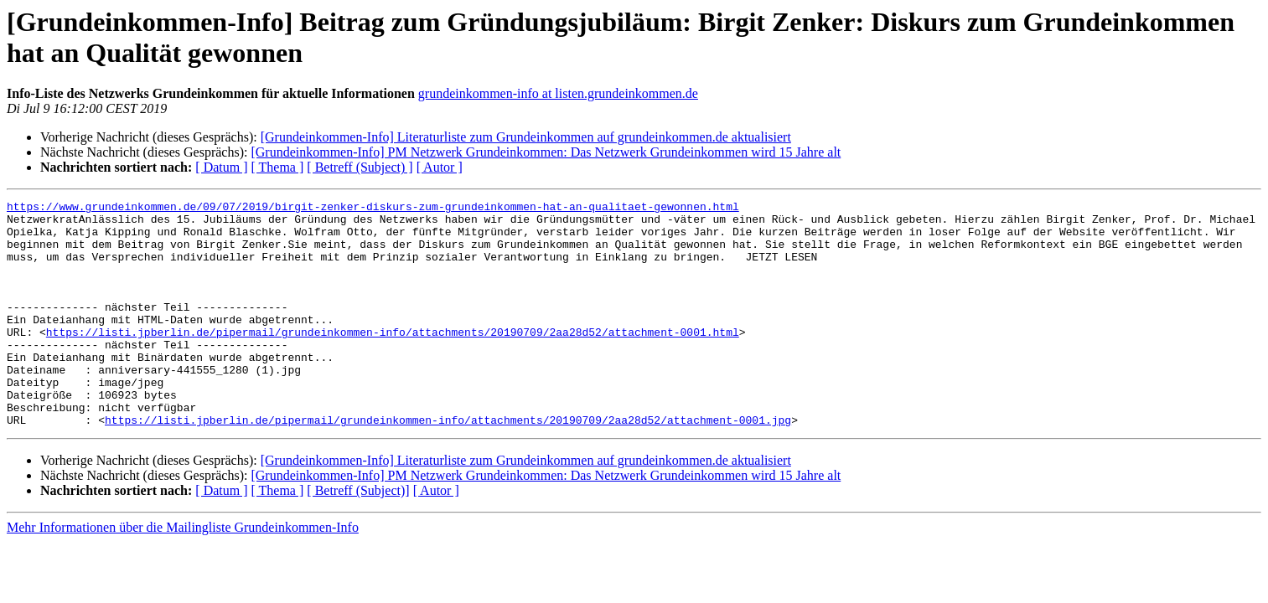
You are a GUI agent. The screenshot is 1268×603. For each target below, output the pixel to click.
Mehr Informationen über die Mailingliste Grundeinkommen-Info (183, 572)
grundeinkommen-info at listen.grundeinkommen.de (558, 93)
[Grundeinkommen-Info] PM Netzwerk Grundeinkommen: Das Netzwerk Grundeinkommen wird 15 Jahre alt (546, 152)
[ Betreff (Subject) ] (359, 167)
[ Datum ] (221, 167)
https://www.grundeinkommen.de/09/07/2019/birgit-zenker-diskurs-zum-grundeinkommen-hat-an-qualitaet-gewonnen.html (373, 208)
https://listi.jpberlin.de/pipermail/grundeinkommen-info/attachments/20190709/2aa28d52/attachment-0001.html (392, 359)
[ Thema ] (277, 167)
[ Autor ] (440, 167)
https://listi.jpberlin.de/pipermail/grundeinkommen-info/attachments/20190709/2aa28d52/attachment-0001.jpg (448, 464)
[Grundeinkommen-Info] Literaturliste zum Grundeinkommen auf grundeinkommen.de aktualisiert (526, 137)
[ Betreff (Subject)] (358, 535)
